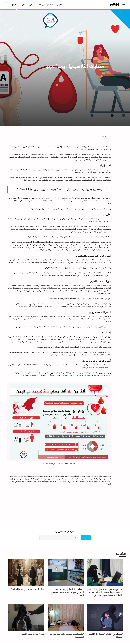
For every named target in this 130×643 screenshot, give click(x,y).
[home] (119, 4)
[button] (15, 4)
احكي (24, 4)
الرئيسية (59, 4)
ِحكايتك (50, 4)
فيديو (31, 4)
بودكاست (40, 4)
